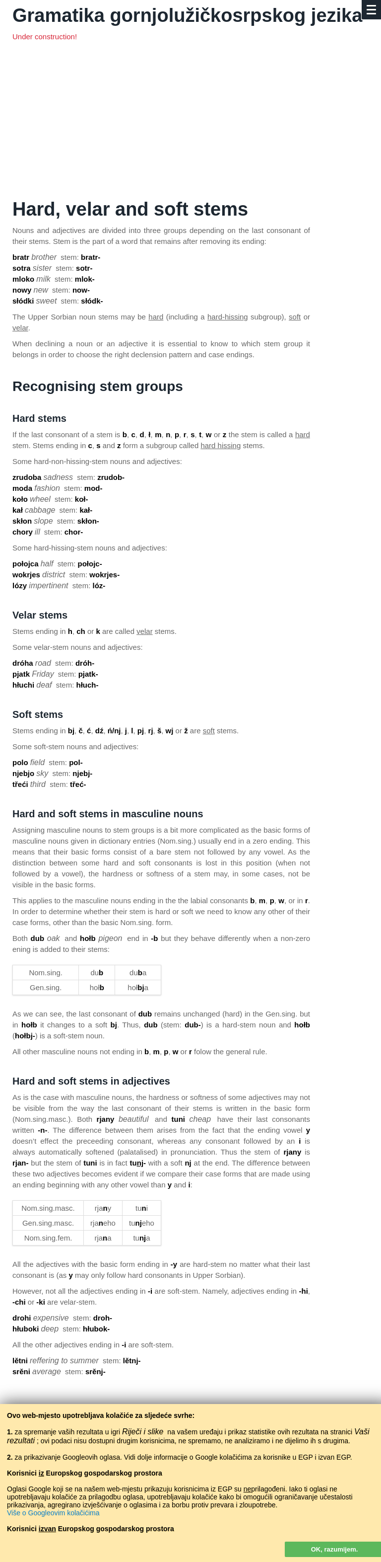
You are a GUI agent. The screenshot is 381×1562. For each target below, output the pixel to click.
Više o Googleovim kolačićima (53, 1513)
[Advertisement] (190, 124)
